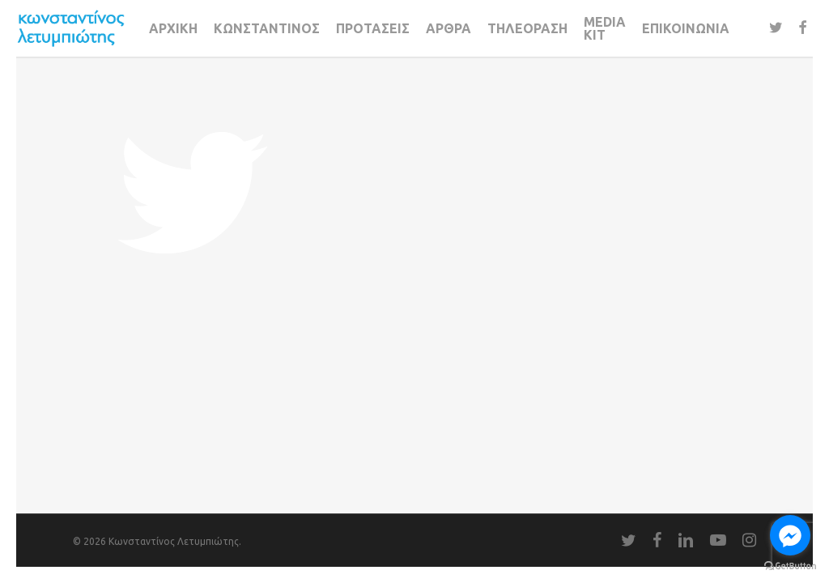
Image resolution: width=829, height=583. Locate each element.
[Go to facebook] (790, 535)
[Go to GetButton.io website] (790, 566)
